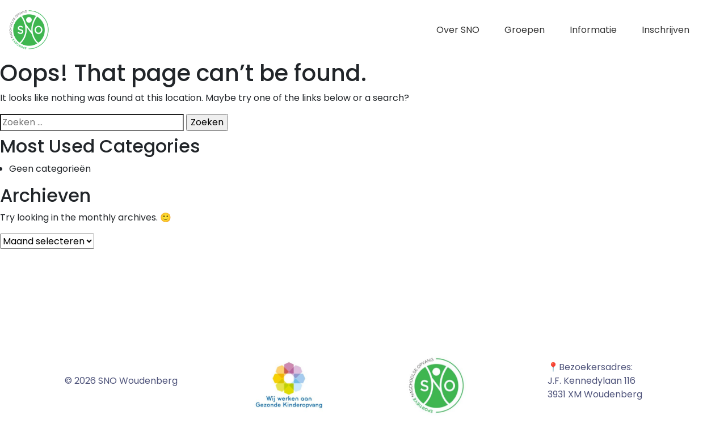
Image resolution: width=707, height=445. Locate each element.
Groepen (524, 29)
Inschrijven (665, 29)
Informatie (593, 29)
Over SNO (457, 29)
